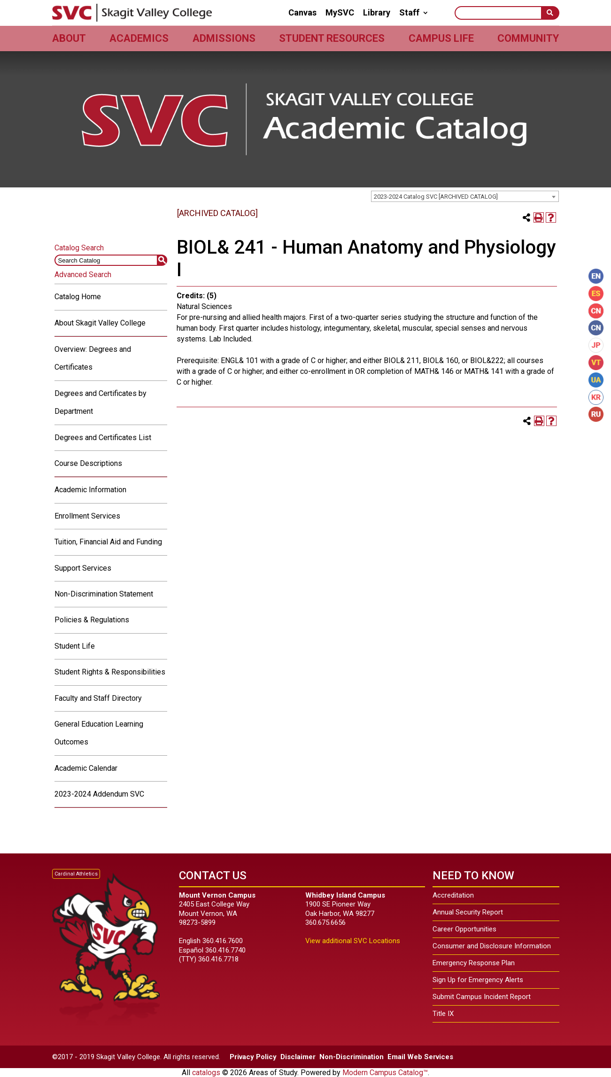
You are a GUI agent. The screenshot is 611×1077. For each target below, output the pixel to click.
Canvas (302, 12)
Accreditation (453, 895)
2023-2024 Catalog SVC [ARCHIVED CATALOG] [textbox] (436, 196)
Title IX (443, 1013)
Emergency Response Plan (474, 963)
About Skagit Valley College (100, 322)
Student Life (74, 646)
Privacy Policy (253, 1057)
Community (528, 38)
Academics (139, 38)
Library (376, 12)
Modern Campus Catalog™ (385, 1072)
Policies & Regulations (91, 619)
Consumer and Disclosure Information (492, 946)
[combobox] (465, 196)
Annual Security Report (468, 912)
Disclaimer (298, 1057)
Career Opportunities (464, 929)
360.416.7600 (222, 941)
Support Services (82, 568)
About (69, 38)
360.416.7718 (218, 959)
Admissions (224, 38)
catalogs (206, 1072)
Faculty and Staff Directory (98, 698)
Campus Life (441, 38)
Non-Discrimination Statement (103, 593)
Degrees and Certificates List (102, 437)
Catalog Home (77, 296)
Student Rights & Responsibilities (109, 671)
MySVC (339, 12)
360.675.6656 (325, 922)
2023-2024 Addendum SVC (99, 794)
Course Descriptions (88, 463)
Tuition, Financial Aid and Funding (108, 541)
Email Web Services (420, 1057)
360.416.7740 (225, 950)
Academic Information (90, 489)
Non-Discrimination (351, 1057)
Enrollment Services (87, 515)
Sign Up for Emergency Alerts (478, 980)
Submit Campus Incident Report (482, 996)
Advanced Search (82, 274)
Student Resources (332, 38)
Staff (409, 12)
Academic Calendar (85, 768)
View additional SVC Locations (352, 941)
